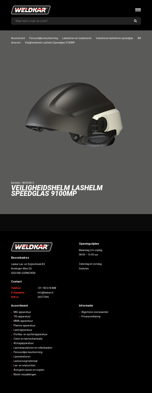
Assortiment (18, 38)
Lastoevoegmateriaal (25, 361)
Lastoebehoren (22, 356)
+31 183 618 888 (47, 288)
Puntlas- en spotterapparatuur (30, 334)
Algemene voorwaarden (94, 312)
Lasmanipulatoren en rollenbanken (33, 347)
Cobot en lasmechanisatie (28, 338)
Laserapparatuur (23, 329)
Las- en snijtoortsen (24, 365)
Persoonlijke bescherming (43, 38)
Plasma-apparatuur (24, 325)
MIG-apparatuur (22, 312)
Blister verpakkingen (25, 374)
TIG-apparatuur (22, 316)
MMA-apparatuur (23, 320)
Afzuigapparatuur (24, 343)
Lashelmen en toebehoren (77, 38)
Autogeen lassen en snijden (29, 369)
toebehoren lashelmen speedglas (114, 38)
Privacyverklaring (90, 316)
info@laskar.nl (45, 292)
